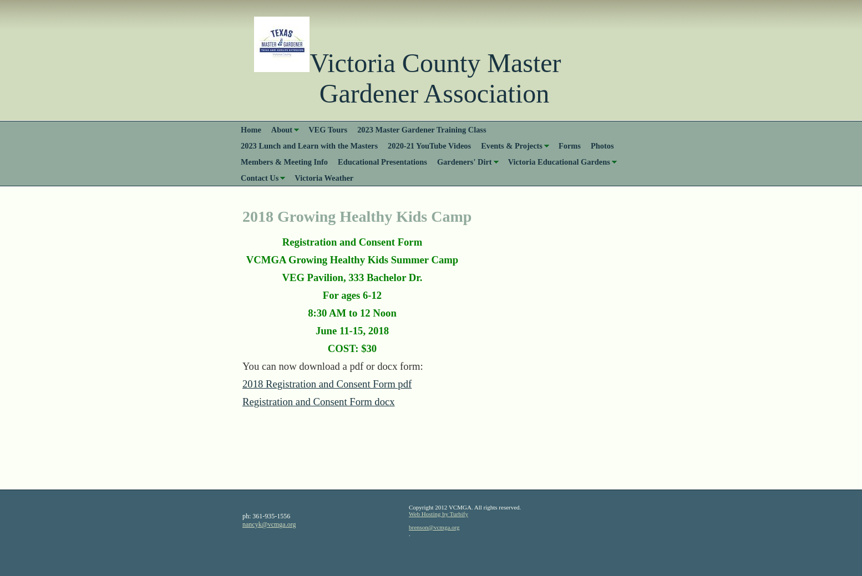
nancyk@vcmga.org (269, 524)
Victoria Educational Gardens (559, 161)
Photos (602, 145)
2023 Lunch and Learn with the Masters (309, 145)
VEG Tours (327, 129)
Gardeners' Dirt (464, 161)
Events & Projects (511, 145)
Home (251, 129)
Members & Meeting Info (284, 161)
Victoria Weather (324, 178)
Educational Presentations (382, 161)
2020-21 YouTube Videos (429, 145)
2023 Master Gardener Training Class (421, 129)
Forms (570, 145)
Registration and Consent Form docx (318, 401)
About (281, 129)
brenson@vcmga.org (434, 527)
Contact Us (259, 178)
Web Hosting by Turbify (438, 514)
